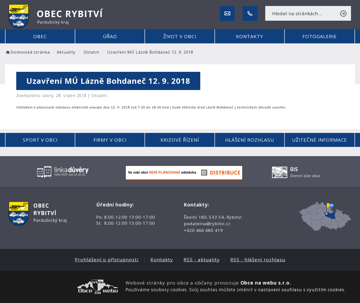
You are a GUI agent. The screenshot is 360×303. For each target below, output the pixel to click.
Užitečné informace (319, 140)
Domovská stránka (27, 52)
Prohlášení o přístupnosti (106, 259)
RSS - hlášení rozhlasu (257, 259)
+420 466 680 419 (203, 230)
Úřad (110, 36)
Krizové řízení (179, 140)
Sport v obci (40, 140)
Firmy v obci (110, 140)
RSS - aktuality (202, 259)
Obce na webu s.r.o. (265, 283)
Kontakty (249, 36)
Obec (40, 36)
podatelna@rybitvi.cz (207, 223)
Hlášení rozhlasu (249, 140)
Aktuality (66, 52)
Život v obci (179, 36)
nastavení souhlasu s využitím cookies (301, 290)
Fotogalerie (319, 36)
